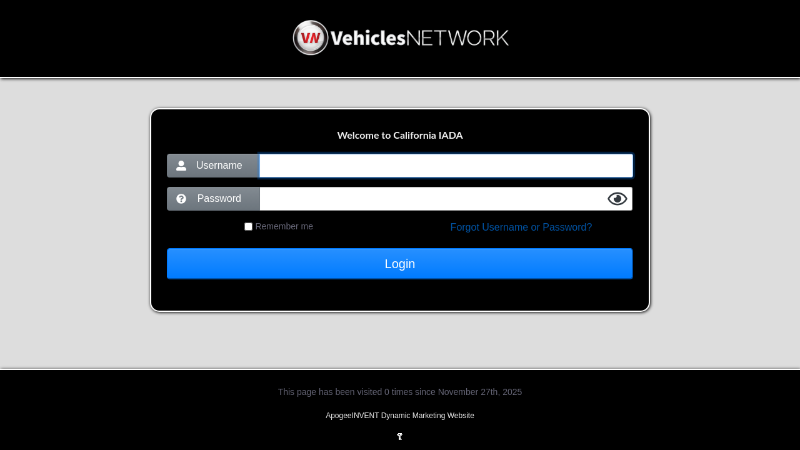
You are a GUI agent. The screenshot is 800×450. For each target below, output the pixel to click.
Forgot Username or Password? (521, 227)
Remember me (284, 226)
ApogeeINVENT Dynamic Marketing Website (400, 415)
